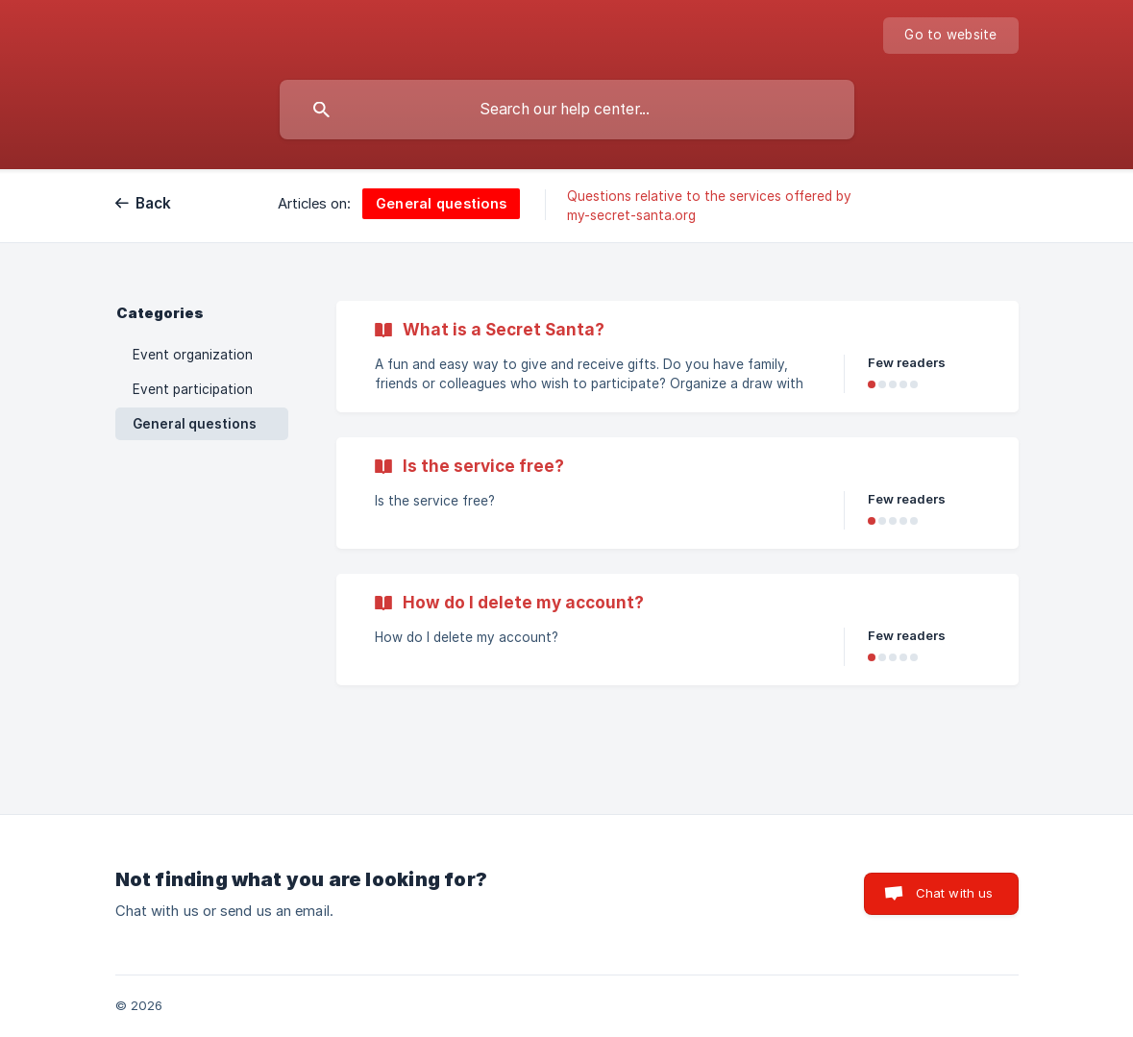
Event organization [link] (193, 354)
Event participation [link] (193, 389)
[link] (677, 356)
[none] (950, 35)
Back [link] (153, 203)
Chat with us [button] (955, 893)
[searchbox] (567, 109)
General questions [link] (195, 424)
